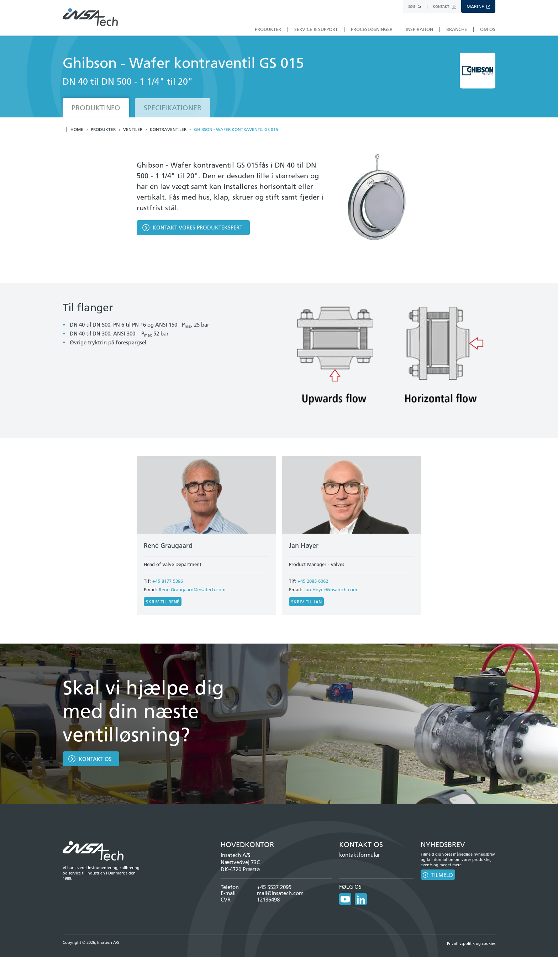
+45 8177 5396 (167, 581)
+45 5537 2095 (274, 887)
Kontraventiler (168, 129)
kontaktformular (359, 854)
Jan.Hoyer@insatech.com (330, 589)
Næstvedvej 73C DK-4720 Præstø (240, 866)
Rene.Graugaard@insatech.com (192, 589)
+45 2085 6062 (313, 581)
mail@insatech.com (280, 893)
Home (76, 129)
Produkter (103, 129)
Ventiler (132, 129)
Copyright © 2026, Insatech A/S (91, 942)
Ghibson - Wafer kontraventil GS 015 (236, 129)
